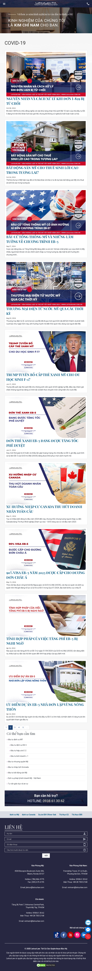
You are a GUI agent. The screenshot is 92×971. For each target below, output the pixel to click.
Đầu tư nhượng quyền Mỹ (17, 762)
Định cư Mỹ (14, 815)
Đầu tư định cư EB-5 (18, 745)
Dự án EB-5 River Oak (47, 815)
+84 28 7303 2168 (80, 882)
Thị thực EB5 (77, 815)
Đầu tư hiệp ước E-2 (17, 751)
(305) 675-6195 (37, 882)
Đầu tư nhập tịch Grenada (18, 767)
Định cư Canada (28, 815)
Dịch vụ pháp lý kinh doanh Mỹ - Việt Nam (24, 778)
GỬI (46, 856)
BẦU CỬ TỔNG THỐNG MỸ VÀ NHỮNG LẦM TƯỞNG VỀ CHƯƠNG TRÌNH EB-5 (40, 239)
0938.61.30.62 (54, 801)
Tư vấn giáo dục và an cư (17, 784)
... (27, 727)
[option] (46, 20)
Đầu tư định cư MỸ (15, 739)
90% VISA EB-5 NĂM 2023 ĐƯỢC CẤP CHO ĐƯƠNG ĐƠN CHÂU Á (39, 575)
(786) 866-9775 (37, 879)
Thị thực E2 (64, 815)
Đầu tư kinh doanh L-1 (18, 756)
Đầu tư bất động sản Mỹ (17, 773)
